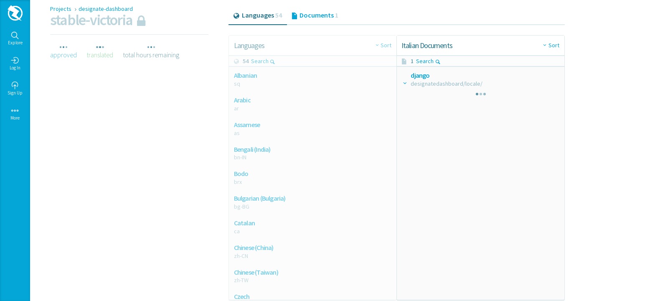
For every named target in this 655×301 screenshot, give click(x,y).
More (15, 114)
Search (263, 61)
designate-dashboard (106, 9)
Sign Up (15, 89)
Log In (15, 63)
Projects (61, 9)
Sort (386, 45)
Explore (15, 38)
